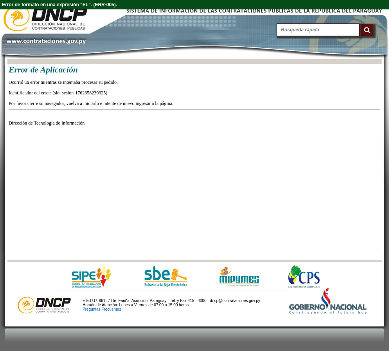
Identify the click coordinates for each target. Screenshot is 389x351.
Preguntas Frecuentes (102, 309)
